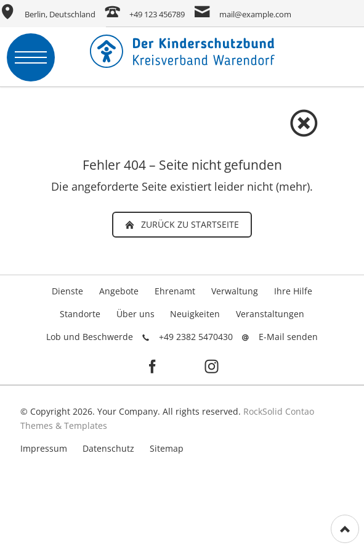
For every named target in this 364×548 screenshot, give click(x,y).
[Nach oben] (345, 529)
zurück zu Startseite (189, 224)
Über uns (135, 314)
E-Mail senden (288, 336)
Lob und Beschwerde (89, 336)
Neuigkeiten (195, 314)
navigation (31, 57)
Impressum (43, 448)
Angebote (119, 291)
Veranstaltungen (270, 314)
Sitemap (167, 448)
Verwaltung (234, 291)
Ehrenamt (175, 291)
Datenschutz (108, 448)
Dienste (67, 291)
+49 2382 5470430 (196, 336)
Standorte (80, 314)
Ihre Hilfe (293, 291)
